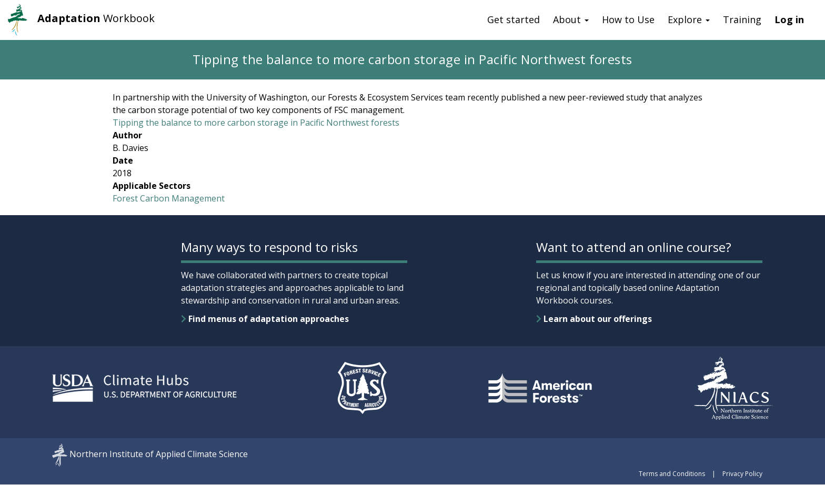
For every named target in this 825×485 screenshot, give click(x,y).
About (571, 19)
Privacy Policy (742, 473)
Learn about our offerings (594, 319)
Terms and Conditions (672, 473)
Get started (513, 19)
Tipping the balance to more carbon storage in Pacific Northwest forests (256, 122)
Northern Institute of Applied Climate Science (158, 454)
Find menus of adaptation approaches (265, 319)
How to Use (628, 19)
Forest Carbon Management (169, 198)
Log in (789, 19)
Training (742, 19)
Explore (689, 19)
